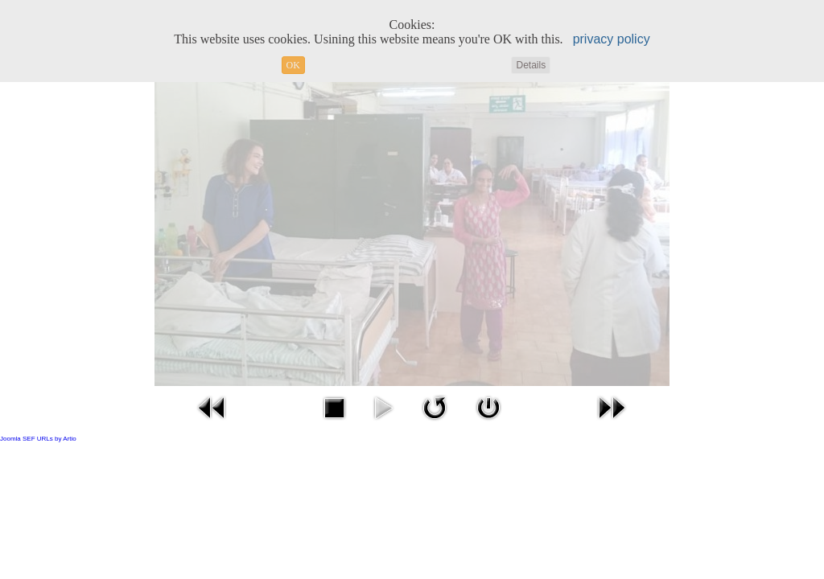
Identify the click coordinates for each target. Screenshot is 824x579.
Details (531, 65)
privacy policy (611, 39)
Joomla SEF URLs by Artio (38, 438)
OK (293, 65)
